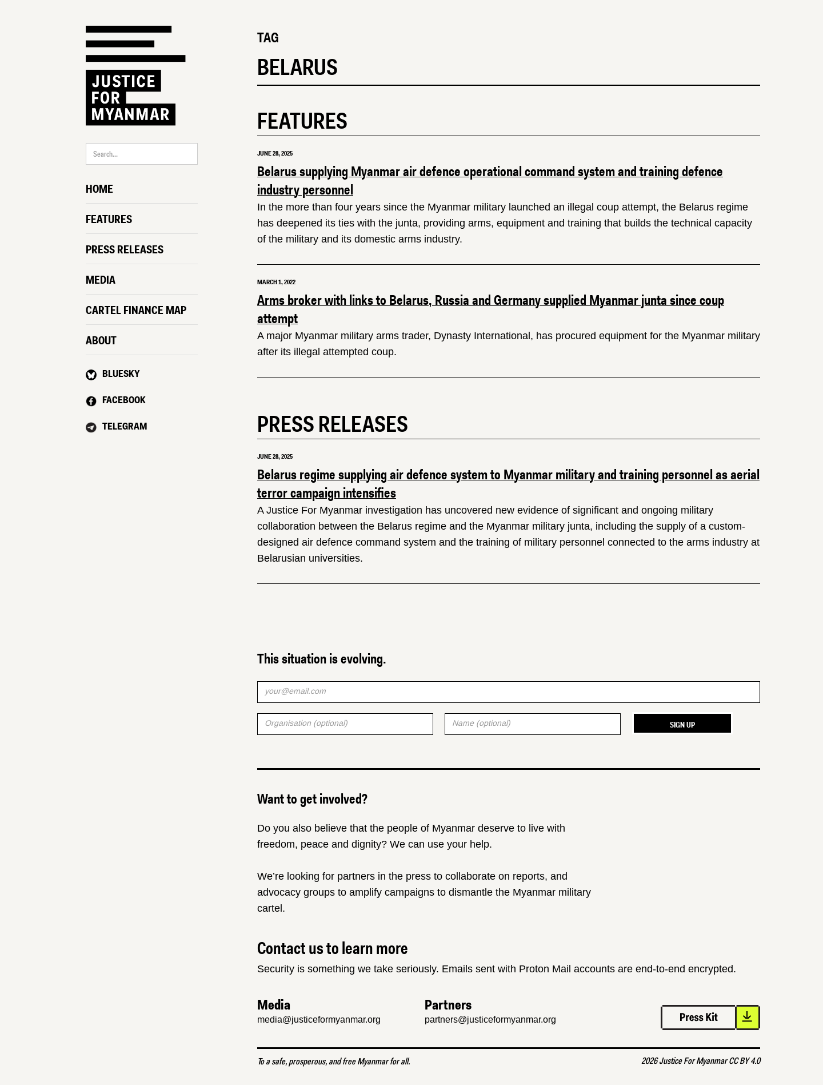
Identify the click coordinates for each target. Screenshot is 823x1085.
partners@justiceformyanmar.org (490, 1019)
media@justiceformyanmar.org (319, 1019)
